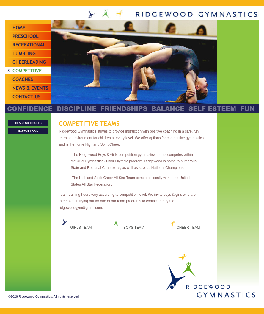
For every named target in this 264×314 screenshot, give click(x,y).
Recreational (28, 45)
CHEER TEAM (188, 228)
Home (18, 27)
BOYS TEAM (133, 228)
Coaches (22, 79)
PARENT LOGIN (28, 131)
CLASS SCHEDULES (28, 123)
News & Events (30, 88)
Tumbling (24, 53)
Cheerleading (29, 62)
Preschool (25, 36)
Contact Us (26, 97)
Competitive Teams (27, 74)
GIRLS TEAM (81, 228)
